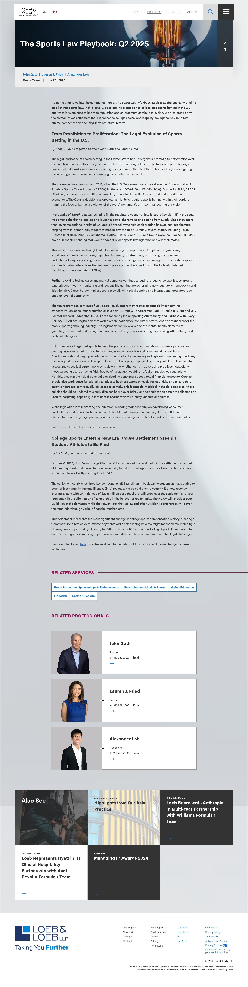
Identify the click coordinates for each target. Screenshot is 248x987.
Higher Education (182, 587)
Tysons (154, 936)
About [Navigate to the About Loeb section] (191, 11)
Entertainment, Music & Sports (144, 587)
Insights (153, 11)
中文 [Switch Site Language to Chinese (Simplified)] (56, 11)
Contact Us (211, 927)
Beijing (154, 941)
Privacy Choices (216, 945)
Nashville (128, 941)
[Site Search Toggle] (209, 12)
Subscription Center (216, 941)
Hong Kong (156, 945)
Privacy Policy (212, 932)
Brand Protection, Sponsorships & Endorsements (86, 587)
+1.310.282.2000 (119, 705)
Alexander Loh (78, 74)
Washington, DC (159, 927)
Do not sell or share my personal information (217, 950)
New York (128, 932)
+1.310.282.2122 (119, 657)
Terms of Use (212, 936)
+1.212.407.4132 (119, 753)
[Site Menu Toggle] (225, 12)
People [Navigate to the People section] (134, 11)
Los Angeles (129, 927)
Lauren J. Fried (52, 74)
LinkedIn (182, 927)
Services (172, 11)
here (83, 544)
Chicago (127, 936)
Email (135, 657)
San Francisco (158, 932)
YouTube (182, 941)
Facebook (183, 932)
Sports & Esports (83, 596)
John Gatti (30, 74)
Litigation (60, 596)
